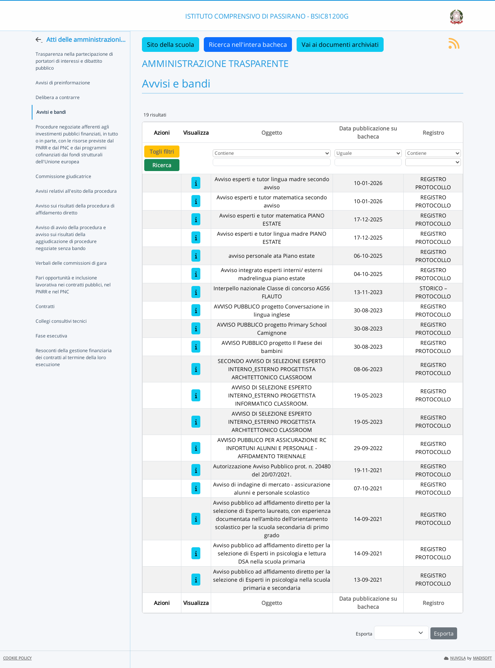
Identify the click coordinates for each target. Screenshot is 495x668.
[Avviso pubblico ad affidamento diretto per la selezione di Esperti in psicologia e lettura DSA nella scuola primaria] (195, 553)
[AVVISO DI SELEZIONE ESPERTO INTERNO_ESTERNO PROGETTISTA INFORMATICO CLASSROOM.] (195, 395)
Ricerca (161, 165)
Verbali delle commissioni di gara (71, 278)
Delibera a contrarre (58, 112)
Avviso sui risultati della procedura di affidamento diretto (75, 224)
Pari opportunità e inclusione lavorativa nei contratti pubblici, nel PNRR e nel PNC (73, 299)
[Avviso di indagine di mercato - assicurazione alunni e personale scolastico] (195, 488)
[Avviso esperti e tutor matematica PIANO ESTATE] (195, 219)
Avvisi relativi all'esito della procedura (76, 206)
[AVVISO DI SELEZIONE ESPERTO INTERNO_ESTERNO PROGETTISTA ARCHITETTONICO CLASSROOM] (195, 422)
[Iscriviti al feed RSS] (454, 45)
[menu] (401, 633)
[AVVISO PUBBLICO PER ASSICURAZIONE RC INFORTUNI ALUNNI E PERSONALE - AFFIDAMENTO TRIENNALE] (195, 448)
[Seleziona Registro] (433, 162)
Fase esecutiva (51, 351)
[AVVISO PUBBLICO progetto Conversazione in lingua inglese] (195, 310)
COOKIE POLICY (17, 658)
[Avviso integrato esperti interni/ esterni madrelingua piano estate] (195, 274)
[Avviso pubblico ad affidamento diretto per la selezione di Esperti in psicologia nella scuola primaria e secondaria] (195, 580)
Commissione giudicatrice (63, 191)
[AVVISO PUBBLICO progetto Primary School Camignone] (195, 328)
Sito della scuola (170, 44)
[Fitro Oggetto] (272, 162)
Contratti (45, 321)
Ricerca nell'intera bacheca (248, 44)
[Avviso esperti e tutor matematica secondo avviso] (195, 201)
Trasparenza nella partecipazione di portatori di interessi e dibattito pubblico (74, 76)
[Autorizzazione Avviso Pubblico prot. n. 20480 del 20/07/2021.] (195, 470)
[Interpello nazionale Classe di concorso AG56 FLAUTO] (195, 292)
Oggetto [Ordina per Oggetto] (271, 132)
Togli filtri (162, 151)
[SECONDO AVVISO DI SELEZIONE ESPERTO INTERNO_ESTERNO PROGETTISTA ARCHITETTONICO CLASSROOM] (195, 369)
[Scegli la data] (368, 162)
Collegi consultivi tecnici (61, 336)
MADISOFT (482, 658)
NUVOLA (455, 658)
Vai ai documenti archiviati (340, 44)
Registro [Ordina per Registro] (433, 132)
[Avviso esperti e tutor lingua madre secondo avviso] (195, 183)
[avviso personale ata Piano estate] (195, 256)
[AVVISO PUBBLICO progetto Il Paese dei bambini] (195, 347)
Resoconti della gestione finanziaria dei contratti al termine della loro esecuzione (74, 372)
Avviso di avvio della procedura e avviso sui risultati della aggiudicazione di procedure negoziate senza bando (71, 253)
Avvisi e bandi (51, 127)
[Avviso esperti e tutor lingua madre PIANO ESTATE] (195, 237)
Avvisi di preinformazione (63, 97)
